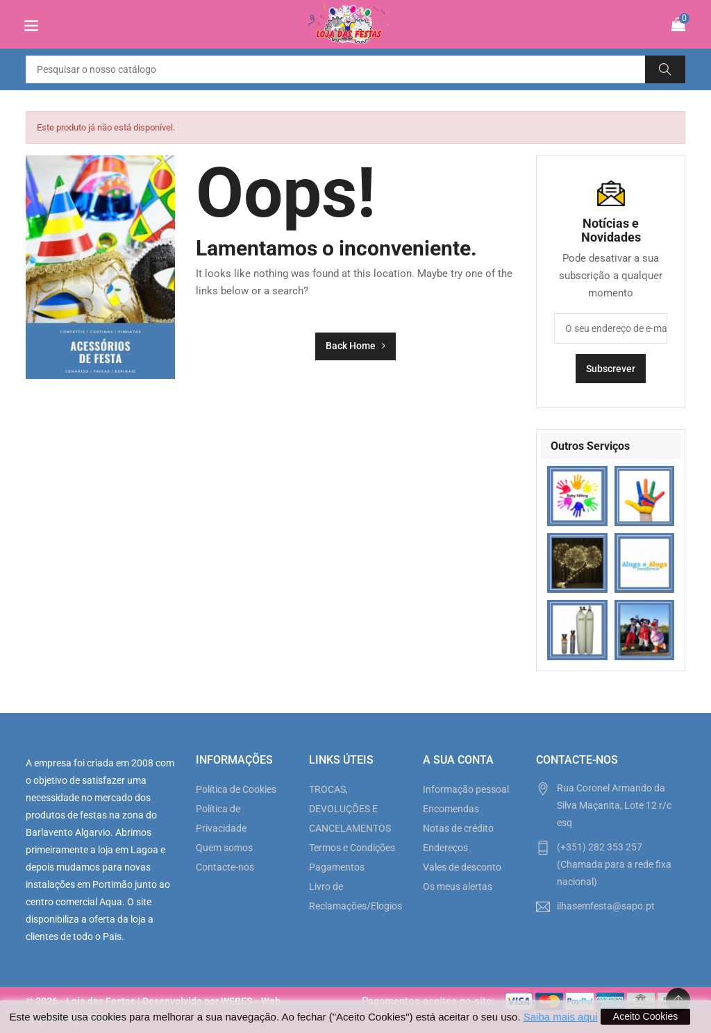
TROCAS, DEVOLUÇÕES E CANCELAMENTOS (350, 809)
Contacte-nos (225, 867)
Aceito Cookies (645, 1016)
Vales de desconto (462, 867)
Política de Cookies (236, 789)
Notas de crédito (458, 828)
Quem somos (224, 847)
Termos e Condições (352, 847)
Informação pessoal (466, 789)
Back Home (355, 345)
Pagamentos (337, 867)
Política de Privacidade (221, 818)
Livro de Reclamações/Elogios (355, 896)
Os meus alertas (457, 886)
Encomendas (451, 808)
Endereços (445, 847)
